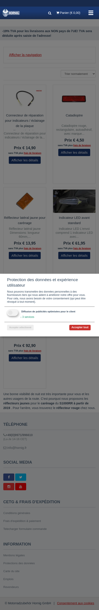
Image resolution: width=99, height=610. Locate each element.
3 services (27, 317)
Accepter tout (80, 327)
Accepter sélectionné (20, 327)
